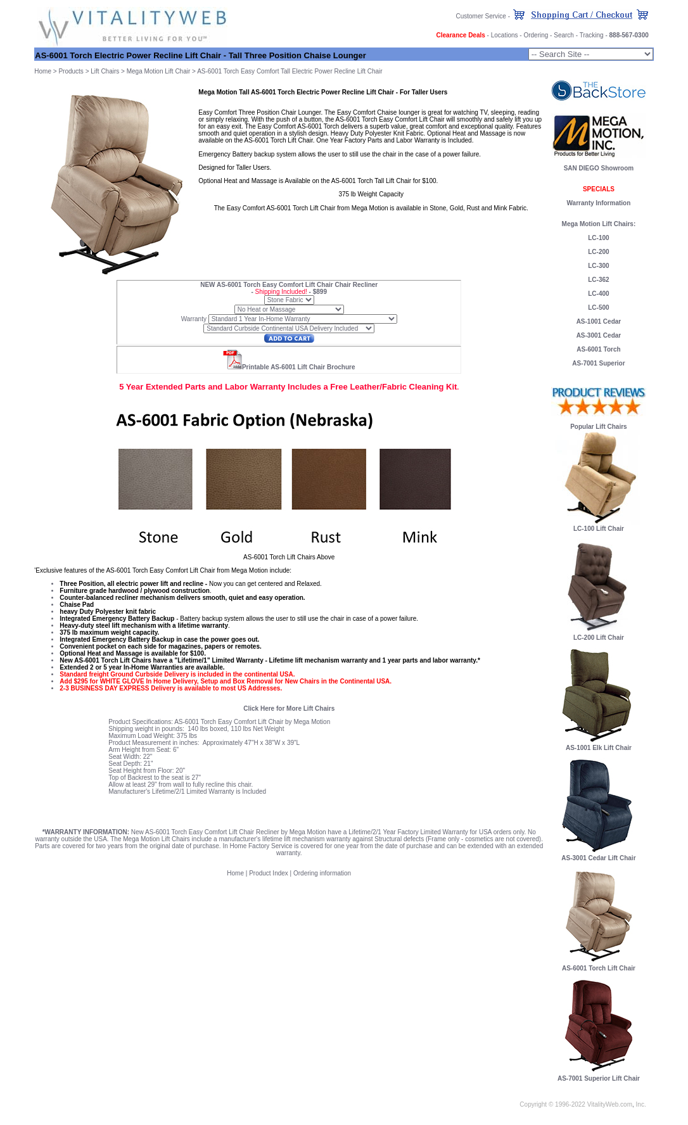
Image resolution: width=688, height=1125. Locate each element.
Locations (504, 35)
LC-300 (598, 265)
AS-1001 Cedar (599, 321)
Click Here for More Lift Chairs (288, 708)
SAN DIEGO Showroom (599, 168)
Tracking (592, 35)
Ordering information (322, 873)
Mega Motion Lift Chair (159, 71)
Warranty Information (599, 203)
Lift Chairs (105, 71)
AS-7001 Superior (598, 363)
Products (70, 71)
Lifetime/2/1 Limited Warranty (193, 791)
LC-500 (598, 307)
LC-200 (598, 251)
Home (42, 71)
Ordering (535, 35)
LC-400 (598, 293)
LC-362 (598, 279)
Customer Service (480, 16)
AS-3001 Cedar (599, 335)
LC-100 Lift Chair (598, 528)
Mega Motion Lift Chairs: (599, 223)
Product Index (268, 873)
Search (564, 35)
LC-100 (598, 237)
